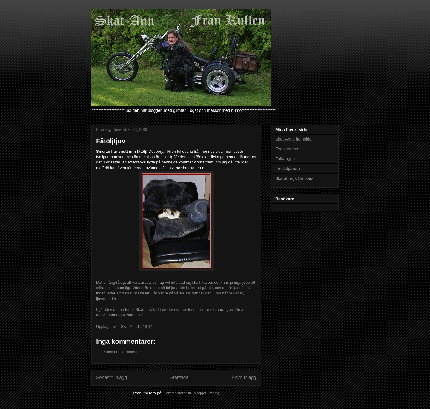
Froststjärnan (287, 168)
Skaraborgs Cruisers (294, 178)
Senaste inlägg (111, 377)
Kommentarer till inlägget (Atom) (191, 393)
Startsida (179, 377)
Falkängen (285, 158)
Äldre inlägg (244, 377)
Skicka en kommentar (122, 352)
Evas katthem (288, 148)
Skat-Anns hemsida (293, 139)
